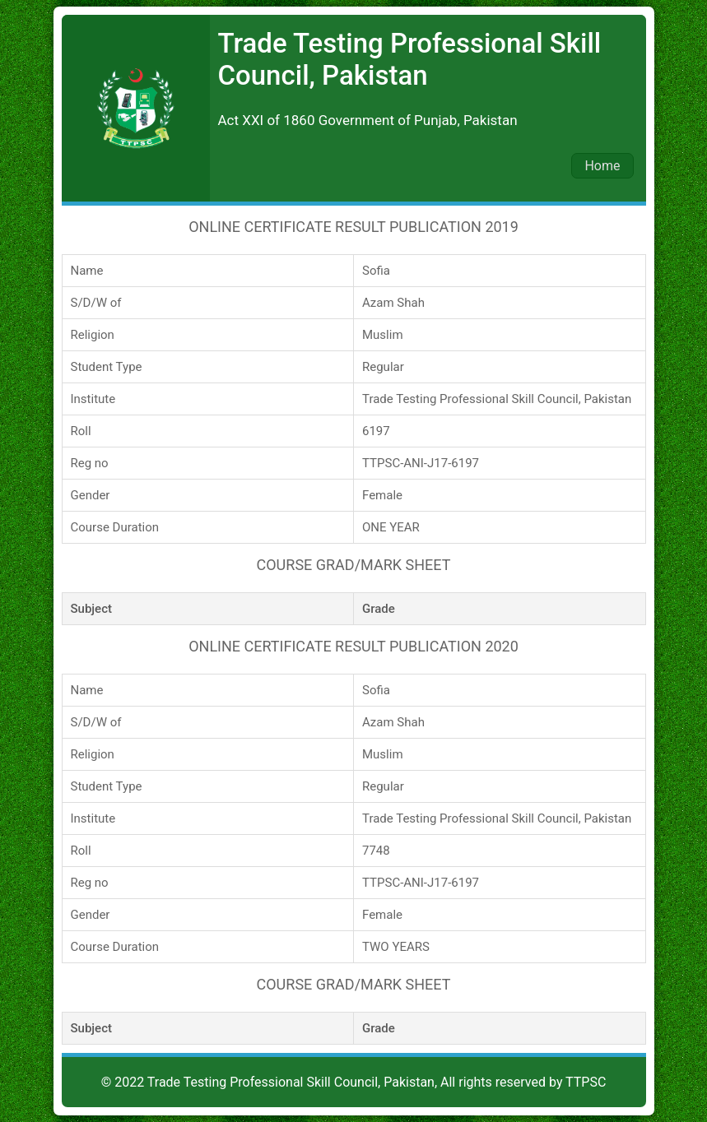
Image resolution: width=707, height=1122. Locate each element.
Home (602, 166)
